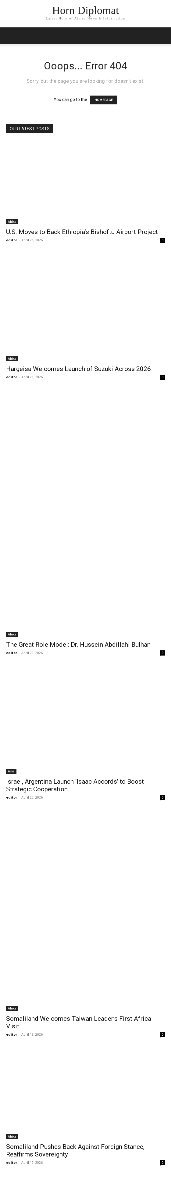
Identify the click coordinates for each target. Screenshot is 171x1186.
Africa (12, 221)
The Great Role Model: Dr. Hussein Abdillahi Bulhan (78, 644)
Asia (11, 771)
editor (11, 240)
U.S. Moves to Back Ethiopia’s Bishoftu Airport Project (82, 232)
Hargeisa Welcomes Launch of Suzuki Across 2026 (78, 369)
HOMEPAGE (103, 100)
